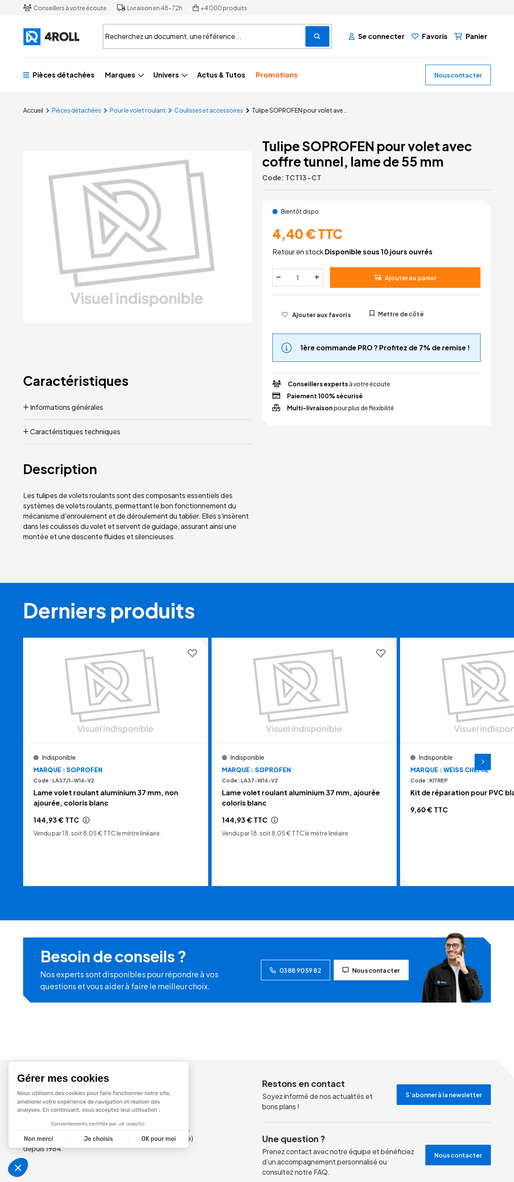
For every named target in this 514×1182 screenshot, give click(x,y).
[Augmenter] (317, 277)
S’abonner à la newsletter (444, 1094)
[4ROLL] (58, 36)
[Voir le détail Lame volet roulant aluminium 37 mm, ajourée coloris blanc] (304, 762)
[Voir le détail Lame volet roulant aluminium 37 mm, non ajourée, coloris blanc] (115, 762)
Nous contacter (458, 75)
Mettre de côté (397, 313)
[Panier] (470, 36)
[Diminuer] (278, 277)
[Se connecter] (377, 36)
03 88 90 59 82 (295, 970)
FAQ (321, 1171)
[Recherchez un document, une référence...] (317, 36)
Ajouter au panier (405, 277)
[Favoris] (430, 36)
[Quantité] (297, 277)
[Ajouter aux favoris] (315, 314)
